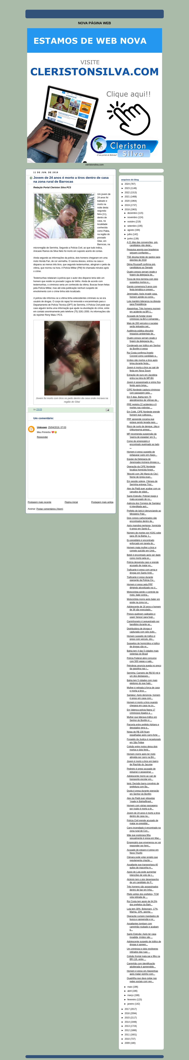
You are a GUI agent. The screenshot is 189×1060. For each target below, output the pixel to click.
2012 (127, 1030)
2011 (127, 1034)
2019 (127, 205)
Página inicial (71, 502)
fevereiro (132, 999)
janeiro (131, 1004)
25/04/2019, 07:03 (57, 427)
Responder (42, 437)
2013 (127, 1026)
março (130, 995)
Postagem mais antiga (102, 502)
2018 (127, 209)
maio (130, 987)
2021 (127, 196)
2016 (127, 1013)
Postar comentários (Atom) (49, 509)
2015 (127, 1017)
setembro (132, 226)
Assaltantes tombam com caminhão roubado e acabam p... (143, 926)
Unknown (42, 427)
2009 (127, 1043)
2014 (127, 1022)
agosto (131, 230)
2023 (127, 188)
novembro (132, 217)
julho (130, 234)
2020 (127, 201)
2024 (127, 184)
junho (130, 238)
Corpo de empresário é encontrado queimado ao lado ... (143, 444)
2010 (127, 1039)
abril (129, 991)
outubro (131, 221)
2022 (127, 192)
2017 (127, 1009)
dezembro (132, 213)
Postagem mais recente (39, 502)
